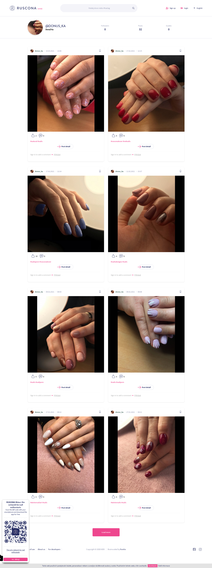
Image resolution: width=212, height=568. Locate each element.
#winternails (116, 502)
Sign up (173, 8)
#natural (33, 141)
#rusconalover (116, 141)
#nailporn (40, 382)
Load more (106, 532)
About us (41, 549)
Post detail (64, 146)
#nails (40, 141)
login (186, 8)
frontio (123, 549)
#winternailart (36, 502)
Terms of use (29, 549)
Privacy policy (15, 549)
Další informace (164, 566)
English (200, 8)
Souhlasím (152, 566)
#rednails (126, 141)
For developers (54, 549)
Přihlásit (57, 154)
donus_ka (39, 51)
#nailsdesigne (116, 262)
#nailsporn (34, 262)
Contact (12, 553)
